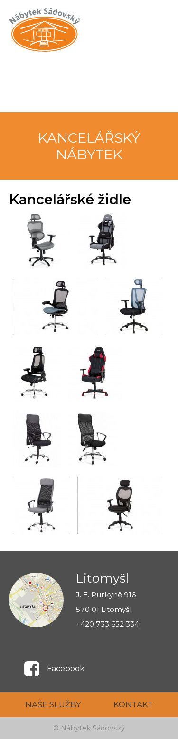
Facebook (65, 668)
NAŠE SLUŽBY (53, 704)
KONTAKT (133, 704)
